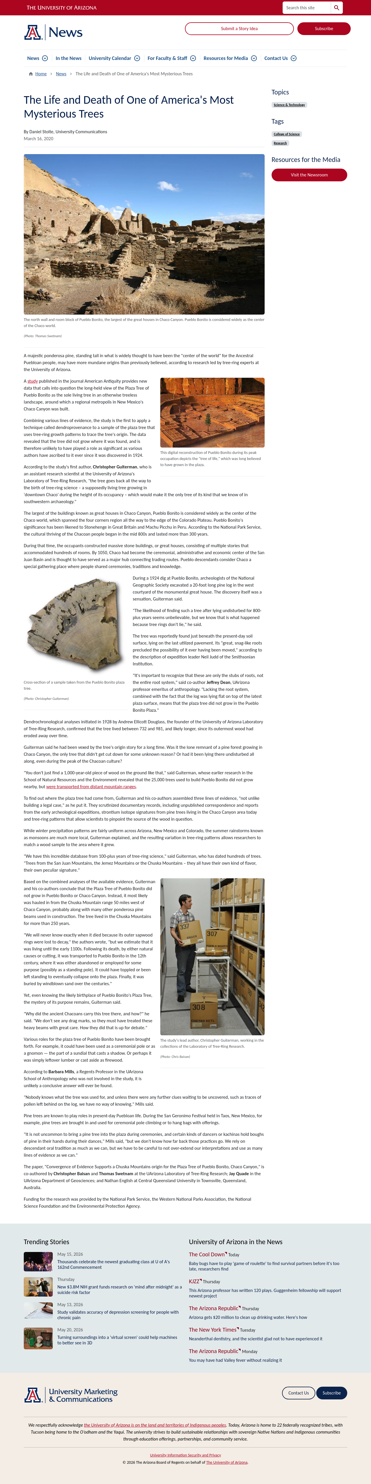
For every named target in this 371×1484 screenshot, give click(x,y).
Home (41, 73)
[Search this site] (307, 7)
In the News (68, 58)
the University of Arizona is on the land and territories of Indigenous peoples (155, 1425)
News (33, 58)
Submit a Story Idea (239, 28)
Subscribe (324, 28)
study (33, 381)
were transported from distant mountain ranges (91, 786)
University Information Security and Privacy (185, 1455)
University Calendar (110, 58)
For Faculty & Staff (167, 58)
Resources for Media (226, 58)
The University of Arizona (226, 1462)
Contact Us (276, 58)
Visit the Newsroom (309, 175)
